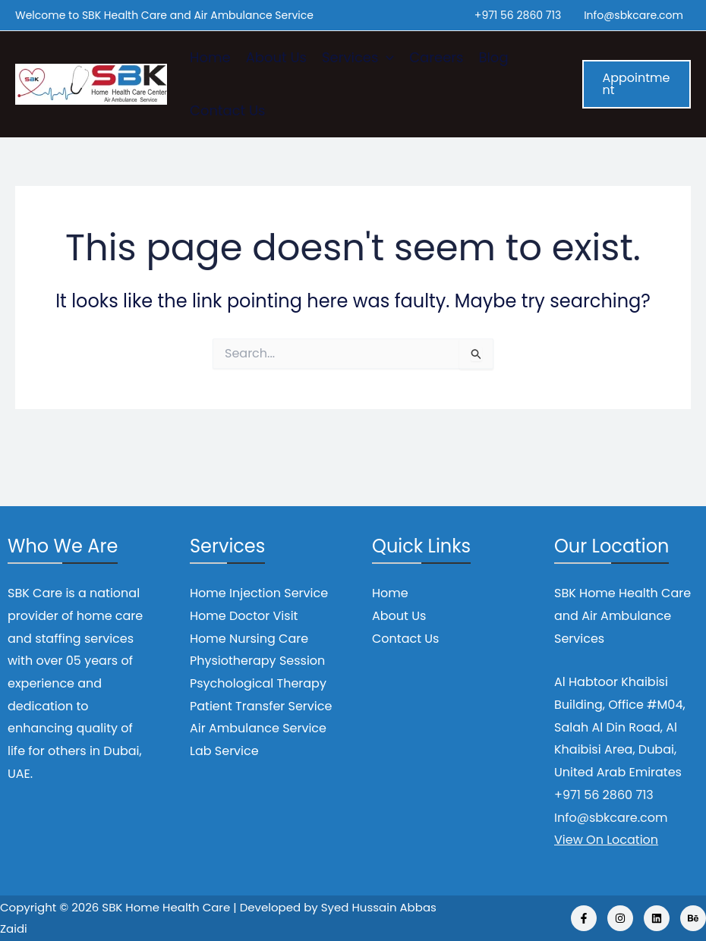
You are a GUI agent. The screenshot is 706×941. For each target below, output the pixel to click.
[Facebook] (584, 918)
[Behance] (693, 918)
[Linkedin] (657, 918)
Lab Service (224, 751)
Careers (436, 57)
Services (358, 57)
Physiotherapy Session (257, 660)
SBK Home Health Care (166, 907)
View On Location (606, 839)
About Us (276, 57)
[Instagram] (620, 918)
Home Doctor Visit (244, 616)
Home (210, 57)
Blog (493, 57)
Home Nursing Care (249, 638)
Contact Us (228, 110)
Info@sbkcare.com (633, 15)
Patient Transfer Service (261, 706)
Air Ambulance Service (258, 728)
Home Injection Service (259, 593)
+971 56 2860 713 (517, 15)
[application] (386, 57)
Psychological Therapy (258, 683)
